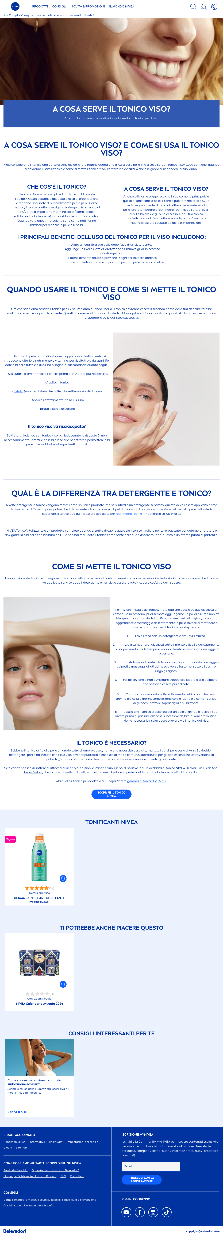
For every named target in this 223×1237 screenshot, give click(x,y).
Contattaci (77, 1176)
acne (69, 768)
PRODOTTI (40, 6)
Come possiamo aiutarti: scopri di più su (42, 1163)
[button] (63, 878)
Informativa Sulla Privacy (46, 1141)
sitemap (21, 1147)
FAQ (63, 1176)
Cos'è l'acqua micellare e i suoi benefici (29, 1205)
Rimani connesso (136, 1199)
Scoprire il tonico (111, 794)
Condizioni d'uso (14, 1141)
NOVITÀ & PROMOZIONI (88, 6)
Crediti (7, 1147)
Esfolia (18, 391)
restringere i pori (128, 514)
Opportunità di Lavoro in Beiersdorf (55, 1170)
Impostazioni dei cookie (82, 1141)
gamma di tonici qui (146, 781)
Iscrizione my (137, 1135)
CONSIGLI (59, 6)
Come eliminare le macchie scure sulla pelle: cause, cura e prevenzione (49, 1199)
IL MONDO (121, 6)
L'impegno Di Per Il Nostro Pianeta (29, 1176)
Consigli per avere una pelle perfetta (42, 15)
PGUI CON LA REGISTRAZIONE (141, 1179)
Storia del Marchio (15, 1170)
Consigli (13, 15)
